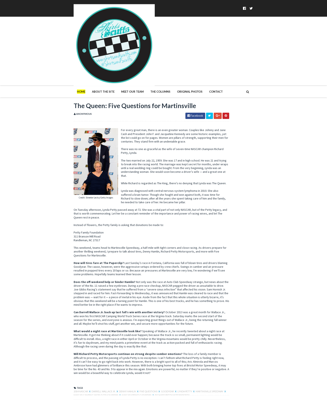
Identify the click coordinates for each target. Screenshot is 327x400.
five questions (122, 360)
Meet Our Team (105, 51)
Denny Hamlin (100, 360)
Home (54, 51)
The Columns (133, 51)
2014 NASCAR (54, 360)
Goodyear (140, 360)
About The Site (76, 51)
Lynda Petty (158, 360)
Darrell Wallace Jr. (77, 360)
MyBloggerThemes (114, 394)
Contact (189, 51)
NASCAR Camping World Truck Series (84, 364)
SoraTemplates (71, 394)
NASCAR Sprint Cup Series (125, 364)
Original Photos (163, 51)
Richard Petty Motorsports (160, 364)
